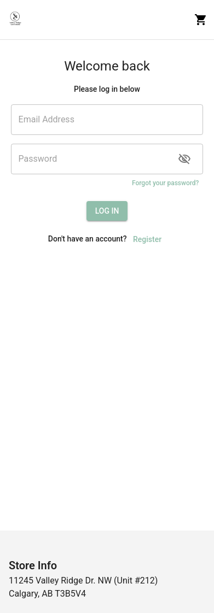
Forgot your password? (166, 183)
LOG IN (107, 211)
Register (147, 239)
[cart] (201, 19)
